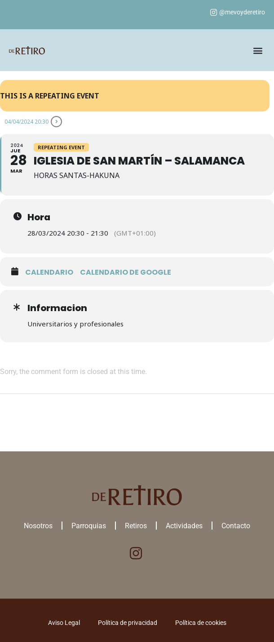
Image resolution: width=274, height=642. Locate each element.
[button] (257, 50)
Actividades (184, 526)
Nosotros (38, 526)
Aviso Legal (64, 622)
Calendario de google (125, 272)
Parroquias (88, 526)
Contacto (235, 526)
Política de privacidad (127, 622)
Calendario (49, 272)
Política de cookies (200, 622)
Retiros (136, 526)
